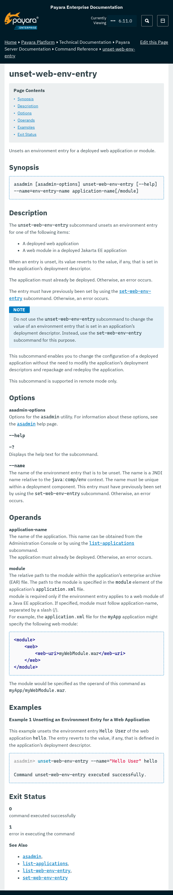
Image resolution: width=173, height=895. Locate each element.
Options (25, 113)
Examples (26, 127)
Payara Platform (38, 42)
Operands (26, 120)
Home (11, 42)
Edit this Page (154, 42)
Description (28, 106)
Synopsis (26, 98)
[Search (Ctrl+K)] (147, 20)
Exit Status (27, 134)
